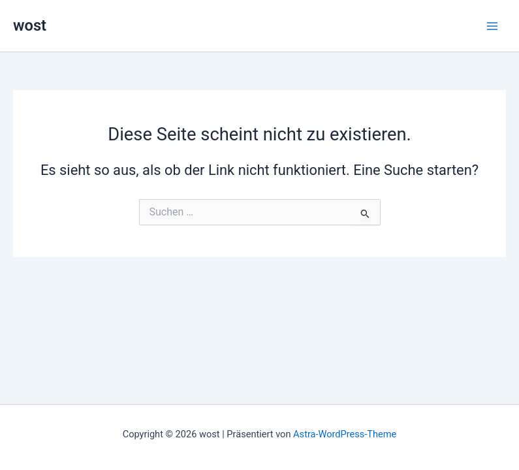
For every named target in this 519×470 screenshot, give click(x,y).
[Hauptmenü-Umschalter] (492, 26)
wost (29, 25)
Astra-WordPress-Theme (344, 434)
